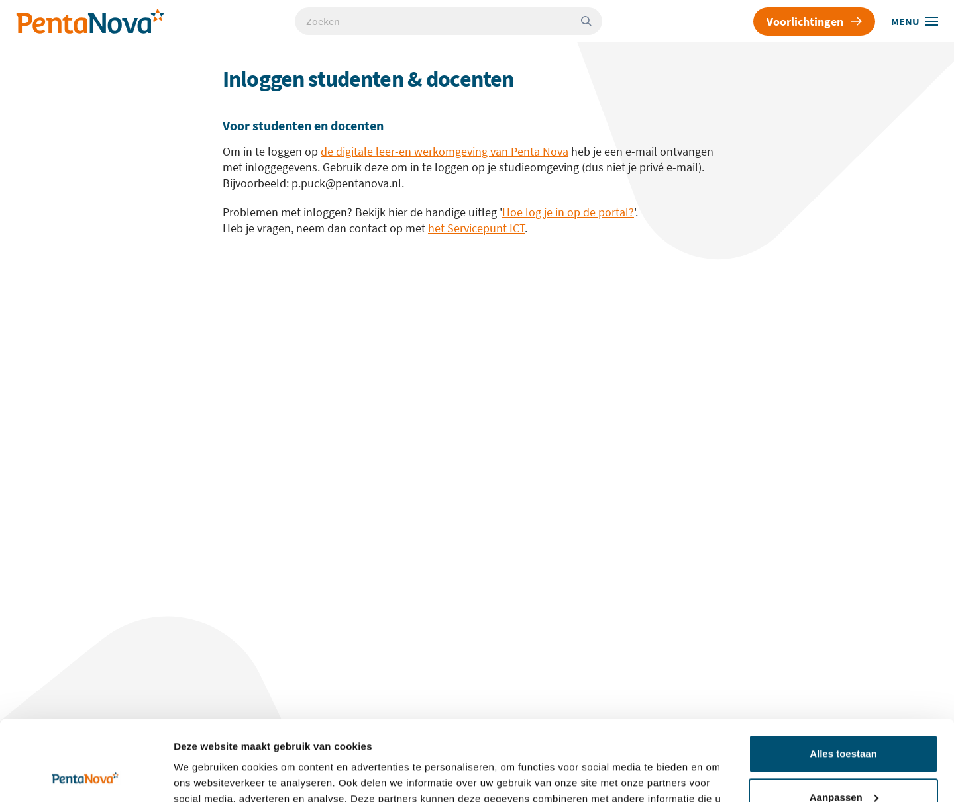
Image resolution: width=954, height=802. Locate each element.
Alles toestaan (843, 678)
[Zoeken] (591, 21)
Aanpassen (844, 721)
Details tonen (205, 775)
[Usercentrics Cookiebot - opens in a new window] (86, 776)
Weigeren (843, 765)
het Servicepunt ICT (476, 228)
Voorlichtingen (814, 21)
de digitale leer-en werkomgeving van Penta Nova (444, 151)
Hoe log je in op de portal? (568, 212)
